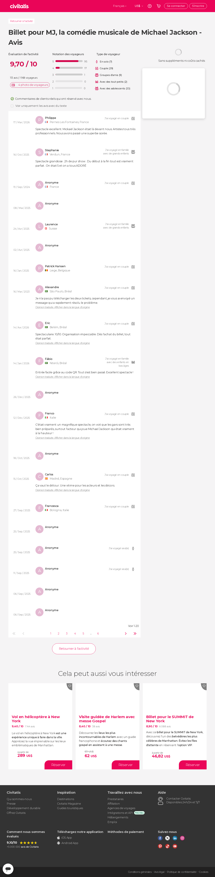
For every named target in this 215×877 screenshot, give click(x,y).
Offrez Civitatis (16, 812)
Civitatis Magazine (69, 803)
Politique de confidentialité (182, 871)
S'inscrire (198, 6)
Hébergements (118, 817)
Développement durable (23, 808)
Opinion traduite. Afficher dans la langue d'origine (62, 307)
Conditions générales (140, 871)
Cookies (203, 871)
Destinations (65, 799)
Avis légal (159, 871)
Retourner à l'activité (21, 21)
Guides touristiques (70, 808)
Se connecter (176, 6)
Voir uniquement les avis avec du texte (41, 105)
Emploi (112, 822)
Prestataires (115, 799)
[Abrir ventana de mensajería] (8, 869)
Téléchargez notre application (80, 832)
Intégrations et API (120, 812)
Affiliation (114, 803)
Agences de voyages (121, 808)
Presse (11, 803)
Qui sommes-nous (19, 799)
